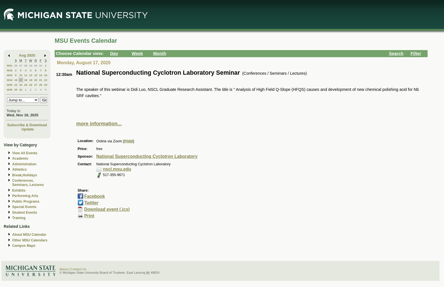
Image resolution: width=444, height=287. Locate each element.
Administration (24, 164)
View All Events (24, 153)
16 (15, 80)
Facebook (94, 196)
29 (30, 65)
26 (15, 65)
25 (25, 84)
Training (18, 218)
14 (40, 75)
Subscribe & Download (27, 125)
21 (40, 80)
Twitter (91, 202)
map (128, 140)
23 (15, 84)
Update (28, 129)
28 (25, 65)
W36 (9, 89)
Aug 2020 (27, 55)
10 (20, 75)
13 (35, 75)
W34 (9, 80)
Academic (20, 158)
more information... (99, 124)
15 (45, 75)
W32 (9, 70)
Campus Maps (23, 246)
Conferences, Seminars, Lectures (28, 183)
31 (40, 65)
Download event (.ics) (107, 209)
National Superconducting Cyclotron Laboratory (147, 156)
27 (20, 65)
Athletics (19, 170)
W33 (9, 75)
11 (25, 75)
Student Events (24, 213)
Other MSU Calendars (30, 240)
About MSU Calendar (29, 235)
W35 (9, 84)
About (63, 269)
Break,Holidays (24, 175)
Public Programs (25, 202)
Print (89, 215)
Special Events (24, 207)
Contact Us (78, 269)
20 (35, 80)
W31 (9, 65)
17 (20, 80)
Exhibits (18, 190)
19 (30, 80)
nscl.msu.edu (117, 169)
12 (30, 75)
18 (25, 80)
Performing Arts (25, 196)
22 (45, 80)
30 (35, 65)
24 (20, 84)
